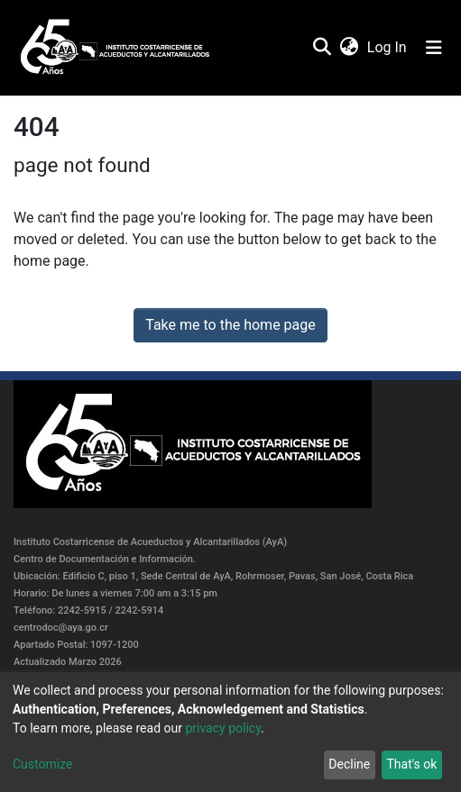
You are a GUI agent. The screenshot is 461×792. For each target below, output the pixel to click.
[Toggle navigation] (433, 48)
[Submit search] (321, 48)
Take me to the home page (230, 324)
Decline (349, 764)
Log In (388, 47)
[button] (348, 48)
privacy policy (223, 728)
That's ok (411, 764)
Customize (42, 764)
